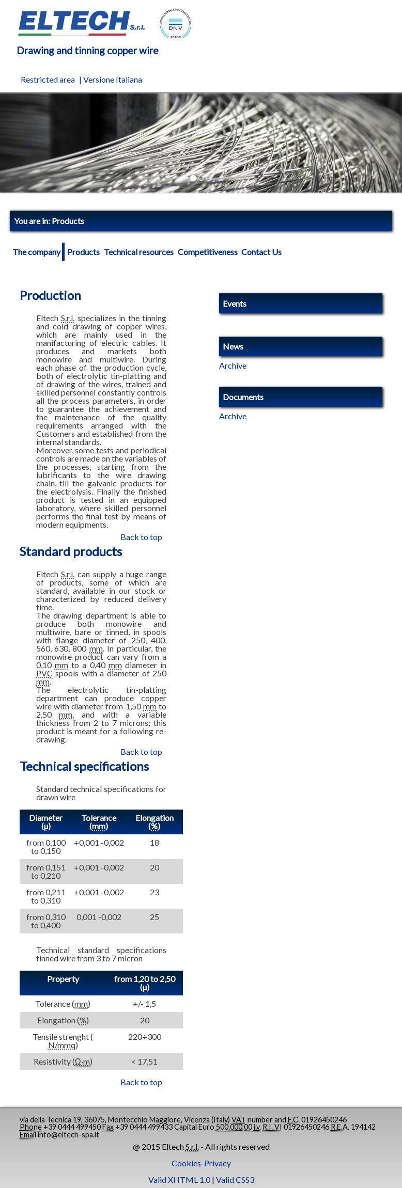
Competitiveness (208, 252)
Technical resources (139, 252)
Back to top (141, 537)
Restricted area (48, 79)
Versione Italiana (112, 79)
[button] (30, 143)
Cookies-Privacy (201, 1163)
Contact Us (261, 252)
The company (36, 252)
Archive (232, 365)
